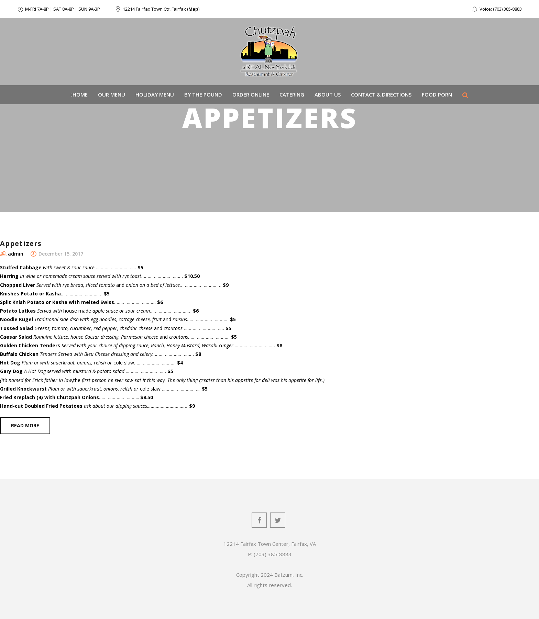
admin (15, 253)
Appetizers (21, 243)
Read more (25, 425)
